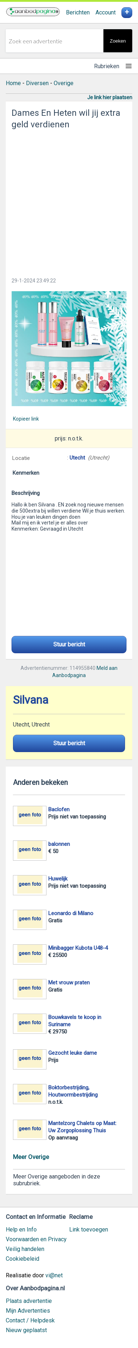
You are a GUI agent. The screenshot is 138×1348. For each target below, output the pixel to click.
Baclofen (59, 809)
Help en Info (21, 1229)
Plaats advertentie (29, 1300)
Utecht (77, 458)
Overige (64, 83)
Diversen (37, 83)
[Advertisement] (69, 201)
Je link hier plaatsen (109, 97)
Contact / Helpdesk (30, 1320)
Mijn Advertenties (28, 1310)
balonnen (59, 844)
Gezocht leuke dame (72, 1053)
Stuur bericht (69, 644)
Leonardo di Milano (70, 913)
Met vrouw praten (69, 982)
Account (105, 12)
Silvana (30, 700)
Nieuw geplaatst (26, 1330)
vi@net (54, 1275)
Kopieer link (26, 419)
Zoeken (118, 41)
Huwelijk (57, 878)
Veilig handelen (25, 1249)
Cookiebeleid (22, 1258)
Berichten (78, 12)
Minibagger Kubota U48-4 (78, 948)
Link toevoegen (88, 1229)
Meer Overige (31, 1156)
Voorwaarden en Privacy (36, 1239)
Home (13, 83)
